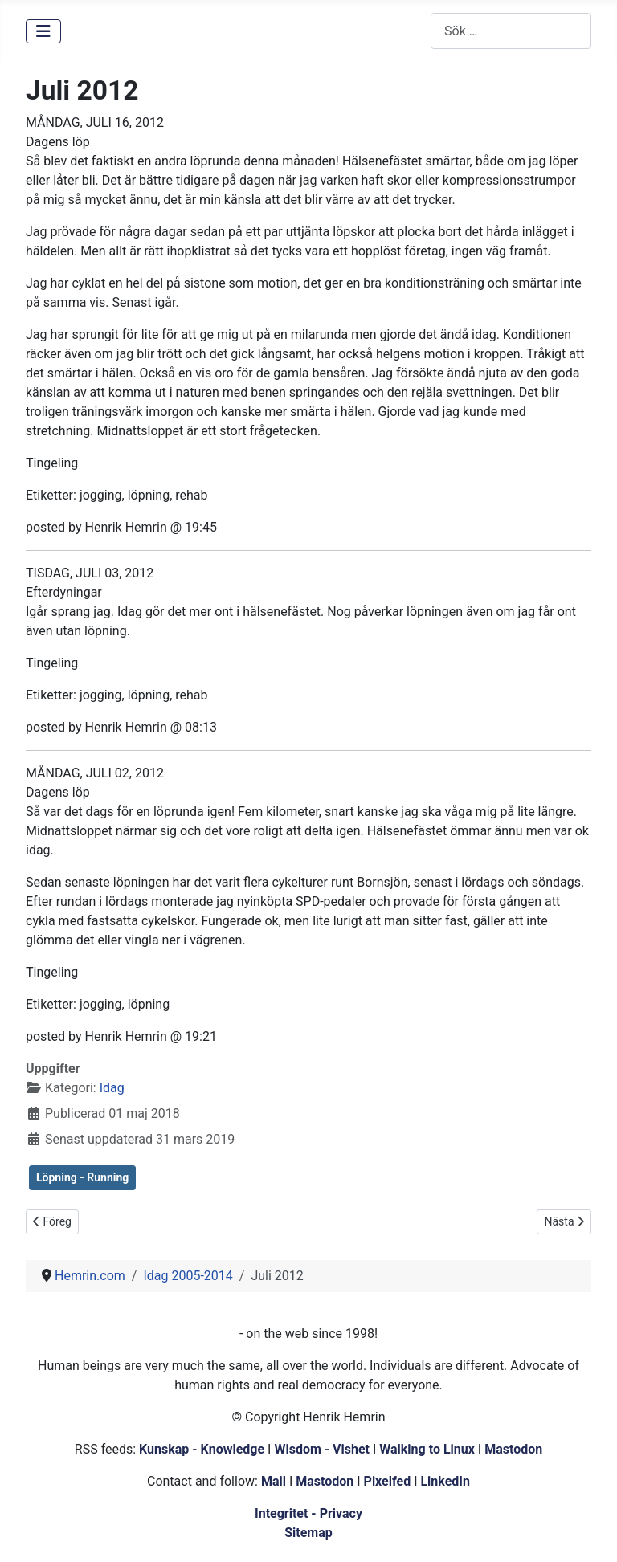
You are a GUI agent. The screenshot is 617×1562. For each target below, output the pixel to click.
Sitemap (308, 1532)
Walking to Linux (428, 1449)
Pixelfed (387, 1481)
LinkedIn (445, 1481)
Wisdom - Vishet (322, 1449)
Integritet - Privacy (308, 1513)
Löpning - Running (82, 1177)
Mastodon (513, 1449)
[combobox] (511, 31)
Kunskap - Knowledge (201, 1449)
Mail (273, 1481)
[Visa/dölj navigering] (43, 31)
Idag (112, 1087)
